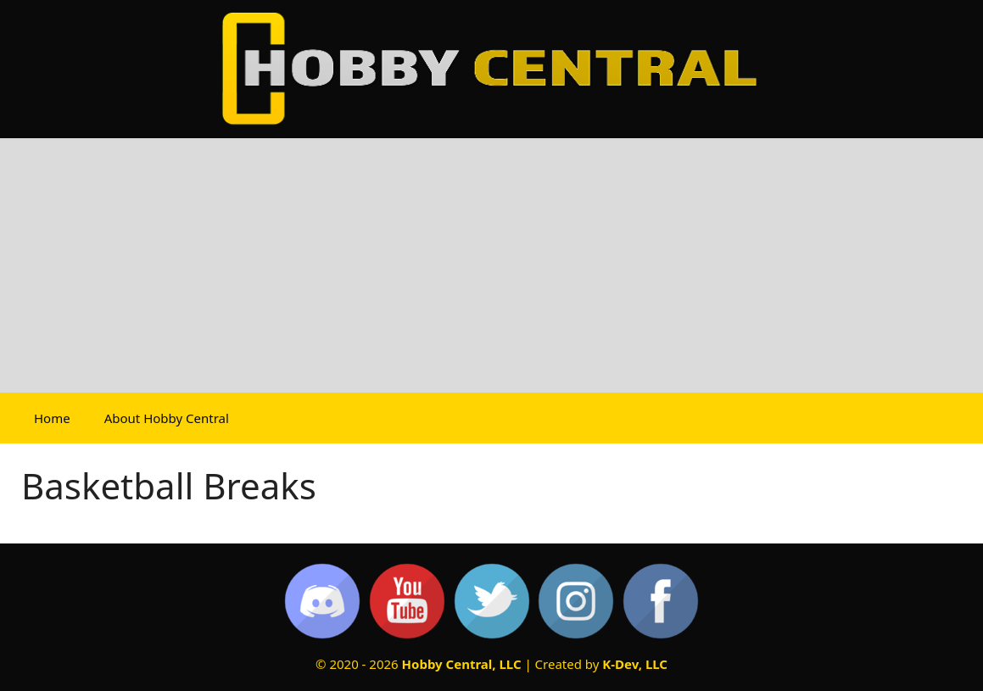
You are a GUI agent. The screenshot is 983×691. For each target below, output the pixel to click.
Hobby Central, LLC (462, 663)
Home (52, 418)
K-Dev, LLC (634, 663)
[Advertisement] (491, 265)
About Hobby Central (166, 418)
